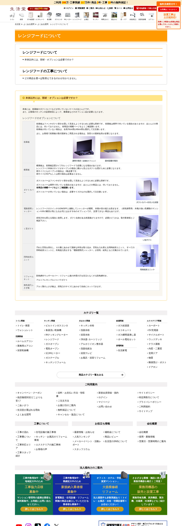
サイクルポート (158, 337)
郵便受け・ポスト (159, 360)
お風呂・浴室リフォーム (93, 356)
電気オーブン (52, 348)
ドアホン (155, 363)
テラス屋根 (156, 344)
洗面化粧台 (87, 348)
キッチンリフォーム (55, 360)
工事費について (23, 423)
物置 (154, 356)
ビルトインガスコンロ (56, 329)
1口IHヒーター (53, 352)
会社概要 (142, 419)
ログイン (67, 8)
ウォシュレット (23, 333)
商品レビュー (110, 423)
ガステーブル (52, 356)
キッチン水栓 (88, 329)
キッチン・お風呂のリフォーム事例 (50, 423)
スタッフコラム (80, 431)
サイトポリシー (145, 387)
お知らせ (100, 8)
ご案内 (89, 8)
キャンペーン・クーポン (27, 387)
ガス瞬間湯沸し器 (127, 337)
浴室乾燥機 (21, 351)
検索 (109, 8)
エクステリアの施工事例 (46, 427)
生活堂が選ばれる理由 (26, 399)
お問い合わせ (103, 399)
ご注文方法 (62, 391)
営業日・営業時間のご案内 (150, 427)
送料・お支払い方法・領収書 (69, 387)
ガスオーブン (52, 344)
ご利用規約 (143, 399)
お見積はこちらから (167, 9)
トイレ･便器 (22, 329)
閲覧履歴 (79, 8)
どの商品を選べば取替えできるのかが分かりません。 (53, 80)
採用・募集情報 (145, 423)
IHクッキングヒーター (56, 337)
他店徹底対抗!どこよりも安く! (29, 391)
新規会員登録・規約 (106, 387)
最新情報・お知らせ (82, 419)
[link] (57, 513)
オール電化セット (127, 341)
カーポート (156, 329)
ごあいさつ (21, 395)
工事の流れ (21, 419)
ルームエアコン (23, 343)
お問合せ (128, 8)
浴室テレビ (87, 352)
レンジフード (52, 341)
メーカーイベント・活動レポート (88, 427)
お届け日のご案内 (65, 395)
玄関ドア (155, 352)
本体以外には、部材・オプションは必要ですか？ (51, 60)
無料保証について (65, 399)
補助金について (111, 419)
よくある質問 (22, 402)
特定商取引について (147, 391)
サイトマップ (144, 402)
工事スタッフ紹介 (24, 431)
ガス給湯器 (124, 329)
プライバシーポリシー (148, 395)
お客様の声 (40, 431)
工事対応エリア (23, 427)
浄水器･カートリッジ (91, 341)
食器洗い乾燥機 (53, 333)
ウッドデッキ (157, 341)
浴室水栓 (86, 337)
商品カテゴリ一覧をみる (91, 370)
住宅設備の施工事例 (44, 419)
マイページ (103, 395)
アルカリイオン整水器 (92, 344)
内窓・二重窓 (157, 348)
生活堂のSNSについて (114, 427)
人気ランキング (80, 423)
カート (118, 8)
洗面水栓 (86, 333)
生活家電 (123, 351)
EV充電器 (156, 333)
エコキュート (125, 333)
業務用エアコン (23, 347)
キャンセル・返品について (69, 402)
